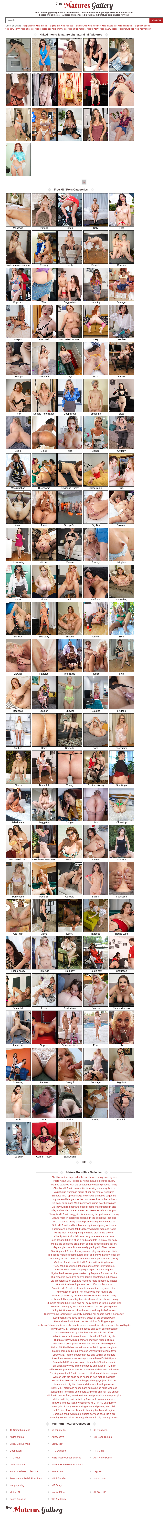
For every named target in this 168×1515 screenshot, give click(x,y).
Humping (95, 301)
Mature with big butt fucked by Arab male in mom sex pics (84, 1399)
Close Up (121, 821)
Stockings (121, 784)
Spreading (121, 598)
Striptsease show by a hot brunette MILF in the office (84, 1332)
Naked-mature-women (44, 858)
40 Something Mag (20, 1430)
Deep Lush (16, 1450)
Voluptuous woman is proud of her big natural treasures (84, 1192)
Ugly (95, 226)
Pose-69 (44, 895)
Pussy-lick (18, 1006)
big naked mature (77, 29)
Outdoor (121, 858)
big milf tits (42, 25)
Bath (18, 1118)
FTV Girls (99, 1450)
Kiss (69, 449)
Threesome (44, 486)
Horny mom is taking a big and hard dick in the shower (84, 1232)
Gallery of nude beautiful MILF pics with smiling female (84, 1262)
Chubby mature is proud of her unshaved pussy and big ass (84, 1177)
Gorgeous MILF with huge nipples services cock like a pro (84, 1413)
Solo (69, 598)
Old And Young (95, 784)
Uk (121, 1044)
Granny (95, 561)
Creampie (18, 375)
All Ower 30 (100, 1492)
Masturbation (18, 486)
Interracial (69, 672)
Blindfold (121, 1118)
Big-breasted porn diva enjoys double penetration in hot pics (84, 1277)
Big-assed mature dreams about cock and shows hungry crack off (84, 1254)
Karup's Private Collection (24, 1471)
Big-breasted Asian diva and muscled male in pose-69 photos (84, 1280)
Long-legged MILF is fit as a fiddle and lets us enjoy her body (84, 1240)
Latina (95, 858)
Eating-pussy (18, 969)
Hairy (44, 746)
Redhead (18, 709)
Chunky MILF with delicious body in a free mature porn (84, 1236)
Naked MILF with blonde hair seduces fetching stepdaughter (84, 1347)
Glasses (121, 263)
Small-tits (95, 412)
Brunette (69, 746)
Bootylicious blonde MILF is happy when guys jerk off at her (84, 1380)
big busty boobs (142, 25)
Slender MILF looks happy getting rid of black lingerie (84, 1269)
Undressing (18, 561)
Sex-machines (69, 1044)
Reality (18, 635)
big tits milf (55, 25)
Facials (95, 672)
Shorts (18, 784)
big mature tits (110, 25)
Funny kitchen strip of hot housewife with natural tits (84, 1291)
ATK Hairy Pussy (103, 1457)
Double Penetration (44, 412)
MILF (95, 375)
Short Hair (44, 338)
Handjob (44, 672)
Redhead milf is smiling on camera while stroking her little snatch (84, 1391)
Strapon (18, 338)
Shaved (69, 635)
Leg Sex (98, 1471)
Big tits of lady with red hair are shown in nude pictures (84, 1339)
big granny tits (60, 29)
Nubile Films (58, 1492)
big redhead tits (43, 29)
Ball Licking (69, 1155)
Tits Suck (18, 1155)
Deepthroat (69, 412)
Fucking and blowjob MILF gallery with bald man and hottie (84, 1229)
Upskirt (69, 1118)
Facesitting (121, 746)
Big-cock (18, 301)
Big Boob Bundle (103, 1436)
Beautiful (44, 784)
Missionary (18, 821)
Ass (95, 821)
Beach (69, 858)
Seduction (121, 969)
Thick (18, 412)
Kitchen (44, 561)
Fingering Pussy (69, 486)
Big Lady (69, 969)
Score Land (58, 1471)
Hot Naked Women (69, 338)
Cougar (69, 821)
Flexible (95, 263)
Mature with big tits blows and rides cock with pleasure (84, 1384)
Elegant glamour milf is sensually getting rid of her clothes (84, 1247)
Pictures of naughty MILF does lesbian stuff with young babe (84, 1306)
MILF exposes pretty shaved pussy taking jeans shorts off (84, 1221)
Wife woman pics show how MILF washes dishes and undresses (84, 1369)
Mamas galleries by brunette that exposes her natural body (84, 1295)
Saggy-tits (44, 821)
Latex (69, 226)
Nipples (121, 561)
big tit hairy (93, 29)
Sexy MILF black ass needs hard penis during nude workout (84, 1387)
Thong (69, 784)
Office (121, 375)
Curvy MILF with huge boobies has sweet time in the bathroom (84, 1199)
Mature (69, 561)
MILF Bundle (58, 1478)
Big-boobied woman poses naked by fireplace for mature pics (84, 1273)
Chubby (121, 449)
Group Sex (69, 523)
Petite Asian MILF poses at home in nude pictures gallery (84, 1180)
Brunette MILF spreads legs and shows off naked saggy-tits (84, 1195)
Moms (44, 932)
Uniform (95, 598)
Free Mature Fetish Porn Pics (26, 1478)
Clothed (18, 746)
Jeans (44, 523)
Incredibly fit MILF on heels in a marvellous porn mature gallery (84, 1258)
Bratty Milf (57, 1443)
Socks (18, 449)
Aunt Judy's (58, 1436)
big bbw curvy (13, 29)
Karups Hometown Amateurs (67, 1464)
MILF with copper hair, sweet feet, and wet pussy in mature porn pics (84, 1395)
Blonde (95, 449)
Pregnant (44, 375)
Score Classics (18, 1499)
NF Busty (57, 1485)
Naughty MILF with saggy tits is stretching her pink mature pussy (84, 1214)
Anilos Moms (17, 1436)
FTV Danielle (59, 1450)
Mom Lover (100, 1478)
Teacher (121, 338)
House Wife (121, 932)
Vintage (121, 301)
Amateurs (18, 1044)
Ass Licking (69, 1006)
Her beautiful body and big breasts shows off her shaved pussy (84, 1299)
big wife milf (95, 25)
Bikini (121, 635)
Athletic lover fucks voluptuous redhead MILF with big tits (84, 1336)
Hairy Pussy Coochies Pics (66, 1457)
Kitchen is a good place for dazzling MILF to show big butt (84, 1343)
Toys (69, 375)
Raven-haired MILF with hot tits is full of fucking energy (84, 1321)
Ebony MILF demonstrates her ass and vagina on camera (84, 1354)
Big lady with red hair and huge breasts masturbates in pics (84, 1206)
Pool (95, 1044)
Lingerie (121, 709)
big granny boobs (109, 29)
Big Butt (121, 1081)
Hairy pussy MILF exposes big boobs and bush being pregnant (84, 1328)
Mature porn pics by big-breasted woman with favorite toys (84, 1350)
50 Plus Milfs (58, 1430)
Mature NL (15, 1492)
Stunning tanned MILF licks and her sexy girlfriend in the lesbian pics (84, 1302)
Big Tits (95, 523)
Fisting (95, 1118)
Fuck (121, 486)
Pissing (44, 263)
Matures (84, 5)
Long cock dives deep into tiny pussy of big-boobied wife (84, 1317)
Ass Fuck (18, 932)
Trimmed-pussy (121, 1006)
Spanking (18, 1081)
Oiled (121, 226)
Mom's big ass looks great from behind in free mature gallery (84, 1243)
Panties (44, 1081)
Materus (33, 1509)
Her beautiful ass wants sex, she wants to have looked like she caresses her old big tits (84, 1325)
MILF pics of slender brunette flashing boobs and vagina (84, 1410)
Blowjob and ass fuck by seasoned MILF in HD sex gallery (84, 1402)
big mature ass (127, 29)
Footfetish (121, 895)
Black (44, 449)
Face (95, 746)
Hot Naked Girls (18, 858)
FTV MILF (15, 1457)
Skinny (95, 895)
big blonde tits (125, 25)
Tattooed (95, 932)
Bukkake (121, 523)
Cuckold (69, 895)
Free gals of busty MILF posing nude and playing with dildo (84, 1406)
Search (156, 20)
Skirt (121, 672)
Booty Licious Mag (20, 1443)
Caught (95, 709)
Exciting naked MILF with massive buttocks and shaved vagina (84, 1373)
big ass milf (29, 25)
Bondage (95, 1081)
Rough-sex (95, 969)
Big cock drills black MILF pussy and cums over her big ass (84, 1203)
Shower (69, 709)
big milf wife (81, 25)
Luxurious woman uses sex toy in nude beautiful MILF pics (84, 1358)
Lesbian (44, 709)
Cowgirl (69, 1081)
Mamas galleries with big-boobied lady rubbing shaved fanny (84, 1184)
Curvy (95, 635)
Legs (44, 1006)
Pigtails (44, 226)
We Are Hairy (59, 1499)
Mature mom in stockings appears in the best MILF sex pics (84, 1217)
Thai (44, 301)
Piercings (44, 969)
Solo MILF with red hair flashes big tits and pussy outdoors (84, 1225)
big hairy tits (27, 29)
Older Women (17, 1464)
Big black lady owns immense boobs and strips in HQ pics (84, 1365)
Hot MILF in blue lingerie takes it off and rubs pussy (84, 1284)
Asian (18, 523)
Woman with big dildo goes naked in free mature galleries (84, 1376)
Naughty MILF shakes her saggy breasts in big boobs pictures (84, 1417)
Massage (18, 226)
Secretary (44, 635)
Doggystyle (69, 301)
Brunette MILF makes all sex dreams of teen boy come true (84, 1288)
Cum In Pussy (44, 1155)
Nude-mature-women (18, 263)
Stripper (44, 1044)
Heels (69, 263)
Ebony (69, 932)
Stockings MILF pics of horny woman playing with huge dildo (84, 1251)
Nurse (18, 598)
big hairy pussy (143, 29)
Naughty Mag (17, 1485)
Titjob (44, 598)
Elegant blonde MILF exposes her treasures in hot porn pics (84, 1210)
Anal (44, 1118)
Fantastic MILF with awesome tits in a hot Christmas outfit (83, 1362)
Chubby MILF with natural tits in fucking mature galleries (84, 1188)
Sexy (95, 338)
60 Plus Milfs (100, 1430)
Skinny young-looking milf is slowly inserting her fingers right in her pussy (84, 1313)
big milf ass (68, 25)
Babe (121, 412)
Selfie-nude (95, 486)
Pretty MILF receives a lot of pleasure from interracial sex (84, 1265)
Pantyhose (18, 895)
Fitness (95, 1006)
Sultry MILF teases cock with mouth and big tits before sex (84, 1310)
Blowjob (18, 672)
